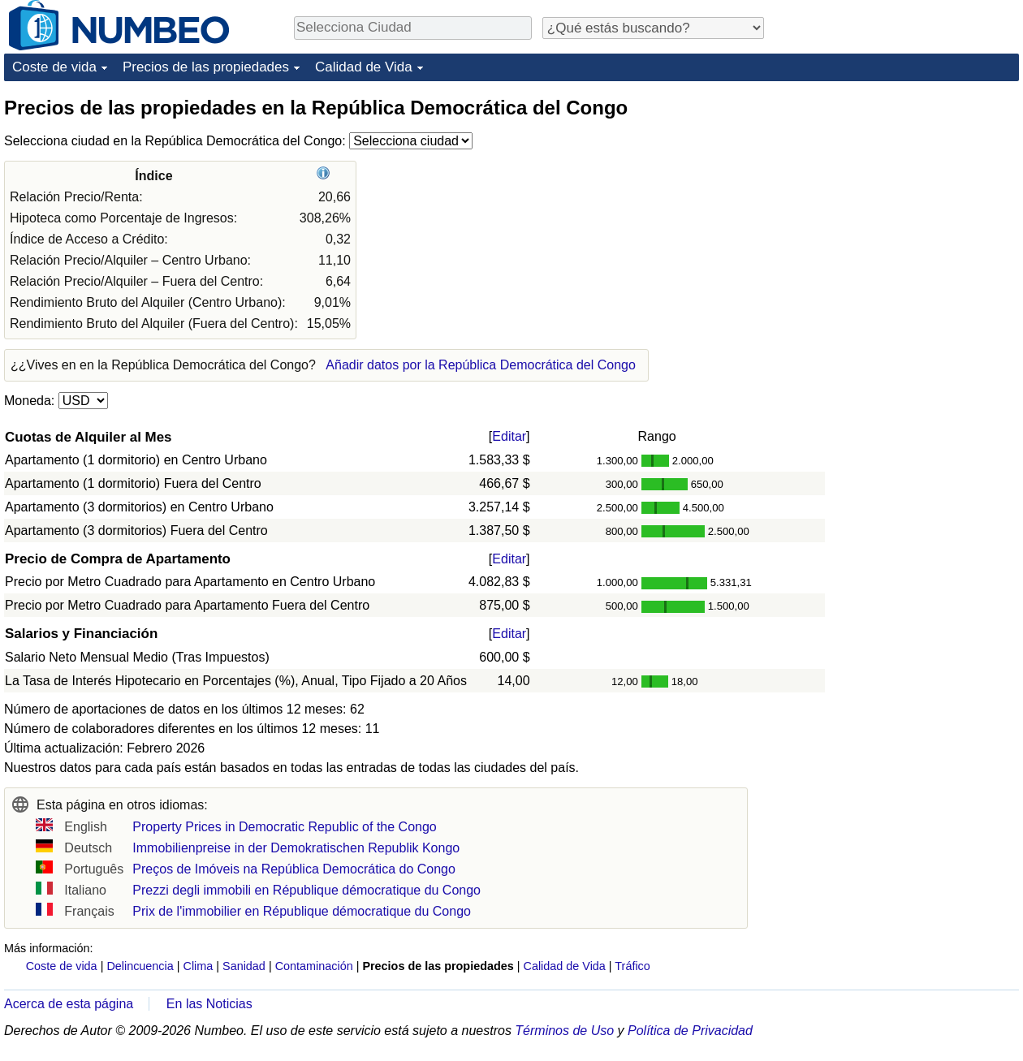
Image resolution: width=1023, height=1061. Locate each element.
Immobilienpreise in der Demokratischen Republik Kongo (296, 848)
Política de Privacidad (690, 1030)
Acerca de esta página (68, 1004)
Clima (198, 966)
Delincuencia (139, 966)
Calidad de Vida (363, 67)
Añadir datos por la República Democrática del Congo (481, 365)
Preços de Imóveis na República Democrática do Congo (293, 869)
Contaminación (314, 966)
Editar (509, 436)
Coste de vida (54, 67)
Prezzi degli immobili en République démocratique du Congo (306, 890)
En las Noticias (209, 1004)
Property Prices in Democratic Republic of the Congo (284, 827)
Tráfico (632, 966)
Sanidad (243, 966)
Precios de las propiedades (206, 67)
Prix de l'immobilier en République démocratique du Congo (301, 911)
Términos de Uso (564, 1030)
